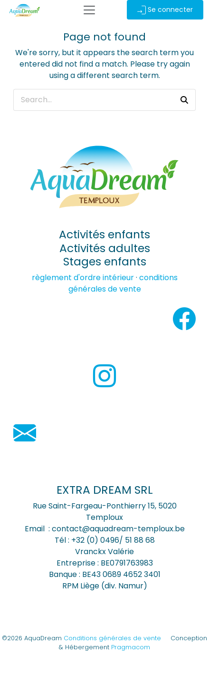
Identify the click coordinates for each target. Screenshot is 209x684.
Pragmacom (130, 647)
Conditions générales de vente (112, 638)
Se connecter (165, 9)
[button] (184, 100)
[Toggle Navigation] (89, 10)
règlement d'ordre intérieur (83, 277)
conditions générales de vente (123, 283)
